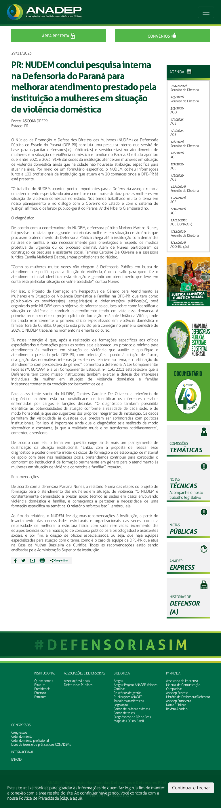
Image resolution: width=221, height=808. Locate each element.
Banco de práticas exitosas (132, 709)
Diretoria (40, 693)
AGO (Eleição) (179, 247)
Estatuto (39, 685)
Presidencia (42, 689)
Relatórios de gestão (128, 693)
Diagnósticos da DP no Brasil (133, 717)
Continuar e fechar (191, 787)
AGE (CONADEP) (181, 224)
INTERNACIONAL (22, 752)
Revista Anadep (176, 709)
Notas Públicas (176, 705)
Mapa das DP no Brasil (129, 721)
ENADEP (16, 759)
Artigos (118, 681)
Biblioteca (121, 673)
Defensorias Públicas (78, 685)
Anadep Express (177, 693)
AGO (173, 112)
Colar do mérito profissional (30, 741)
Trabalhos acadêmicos (129, 701)
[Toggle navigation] (206, 12)
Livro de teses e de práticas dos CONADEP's (41, 745)
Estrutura (40, 697)
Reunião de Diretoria (184, 90)
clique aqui (71, 798)
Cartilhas (119, 689)
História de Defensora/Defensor (188, 697)
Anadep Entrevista (178, 701)
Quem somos (43, 681)
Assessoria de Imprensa (182, 681)
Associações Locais (77, 681)
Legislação (121, 705)
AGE (173, 123)
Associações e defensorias (84, 673)
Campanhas (174, 689)
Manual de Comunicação (183, 685)
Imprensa (173, 673)
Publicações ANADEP (128, 697)
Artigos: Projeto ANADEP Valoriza (135, 685)
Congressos (20, 725)
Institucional (44, 673)
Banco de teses (124, 713)
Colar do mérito (22, 736)
